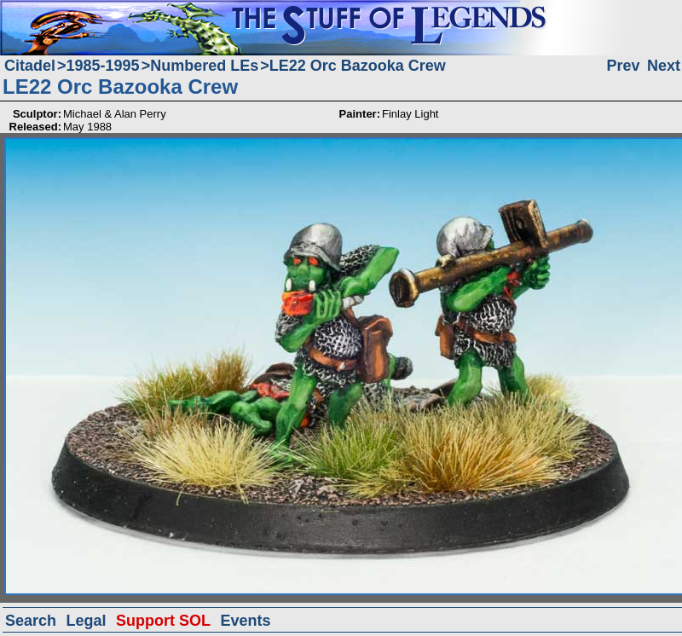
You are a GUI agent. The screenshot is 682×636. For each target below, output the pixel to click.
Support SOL (163, 620)
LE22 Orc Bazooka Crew (357, 65)
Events (245, 620)
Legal (86, 620)
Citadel (29, 65)
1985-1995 (103, 65)
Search (30, 620)
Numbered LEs (204, 65)
